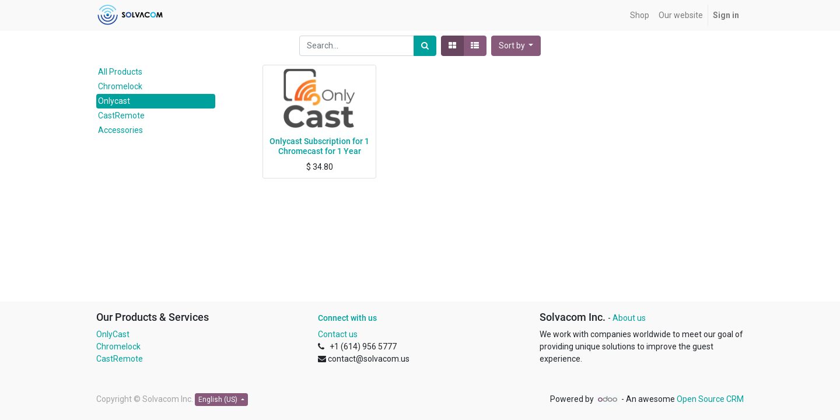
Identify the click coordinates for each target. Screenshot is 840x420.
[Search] (425, 46)
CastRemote (121, 115)
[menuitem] (639, 15)
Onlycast (114, 101)
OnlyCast (113, 334)
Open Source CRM (710, 399)
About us (629, 318)
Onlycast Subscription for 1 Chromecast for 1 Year (319, 146)
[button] (516, 46)
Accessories (120, 130)
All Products (120, 71)
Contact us (338, 334)
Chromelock (120, 86)
